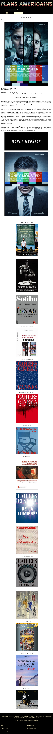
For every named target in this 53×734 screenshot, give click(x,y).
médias (41, 19)
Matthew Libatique (35, 19)
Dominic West (5, 19)
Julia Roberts (28, 19)
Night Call (22, 104)
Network (22, 102)
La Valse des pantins (43, 102)
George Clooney (11, 19)
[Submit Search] (17, 10)
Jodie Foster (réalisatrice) (20, 19)
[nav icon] (7, 13)
